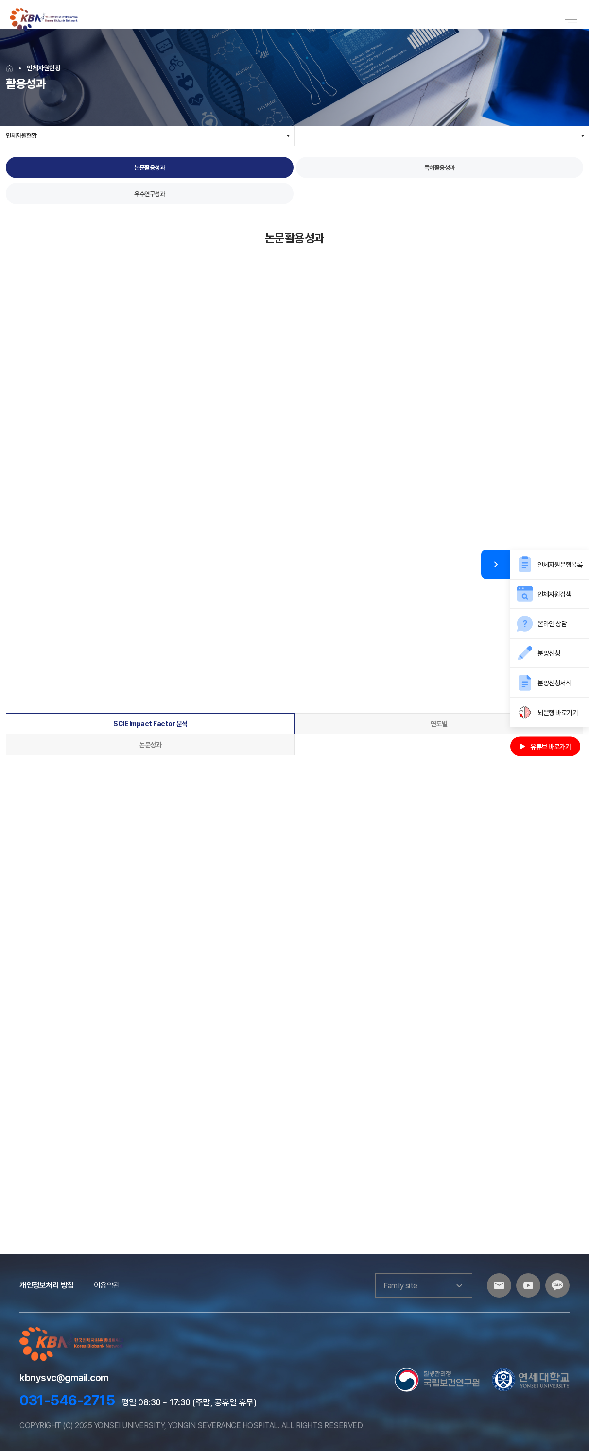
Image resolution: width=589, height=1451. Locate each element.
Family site (423, 1285)
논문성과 (150, 745)
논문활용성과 (149, 167)
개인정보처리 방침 (46, 1285)
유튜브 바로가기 (545, 747)
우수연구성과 (149, 194)
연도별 (439, 724)
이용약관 (107, 1285)
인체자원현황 (21, 135)
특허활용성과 (439, 167)
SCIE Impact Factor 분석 (150, 724)
